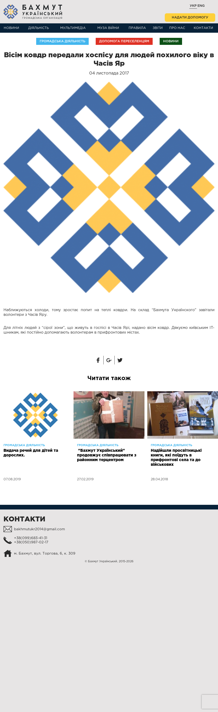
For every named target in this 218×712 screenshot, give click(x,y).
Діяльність (38, 28)
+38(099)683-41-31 (30, 538)
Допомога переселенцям (124, 41)
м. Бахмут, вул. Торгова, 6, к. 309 (44, 553)
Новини (11, 28)
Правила (137, 28)
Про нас (177, 28)
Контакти (203, 28)
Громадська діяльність (62, 41)
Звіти (158, 28)
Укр (193, 5)
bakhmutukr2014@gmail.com (39, 529)
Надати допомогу (190, 17)
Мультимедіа (73, 28)
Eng (201, 5)
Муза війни (108, 28)
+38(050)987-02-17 (31, 542)
